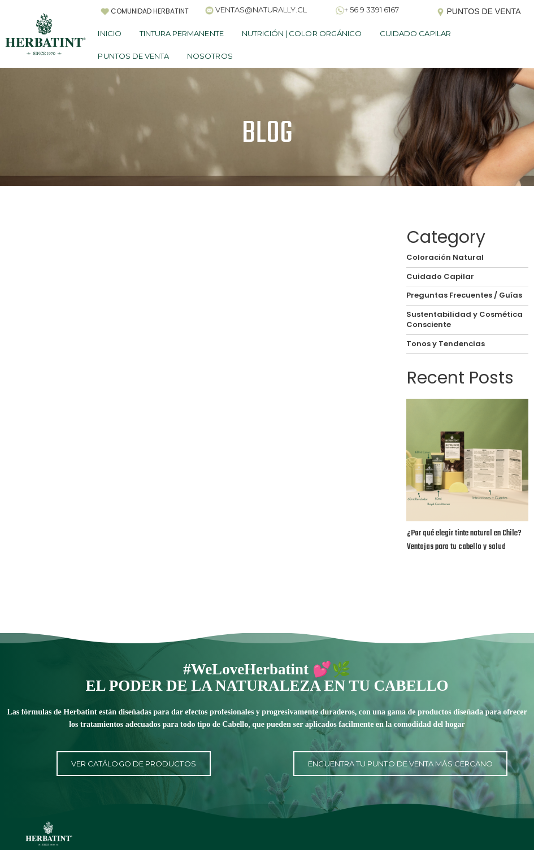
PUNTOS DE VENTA (133, 55)
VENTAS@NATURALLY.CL (261, 9)
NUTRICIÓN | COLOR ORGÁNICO (302, 33)
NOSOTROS (209, 55)
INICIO (109, 33)
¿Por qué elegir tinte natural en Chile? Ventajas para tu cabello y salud (464, 540)
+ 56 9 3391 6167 (371, 9)
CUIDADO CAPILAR (415, 33)
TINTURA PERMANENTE (182, 33)
